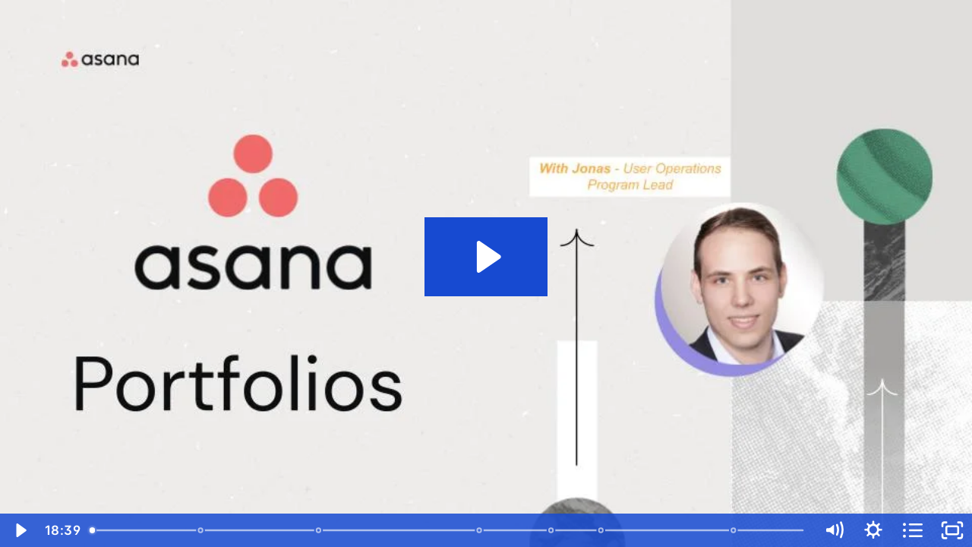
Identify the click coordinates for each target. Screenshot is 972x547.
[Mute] (834, 530)
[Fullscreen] (952, 530)
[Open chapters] (913, 530)
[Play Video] (19, 530)
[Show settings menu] (873, 530)
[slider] (448, 530)
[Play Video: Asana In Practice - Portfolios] (486, 256)
